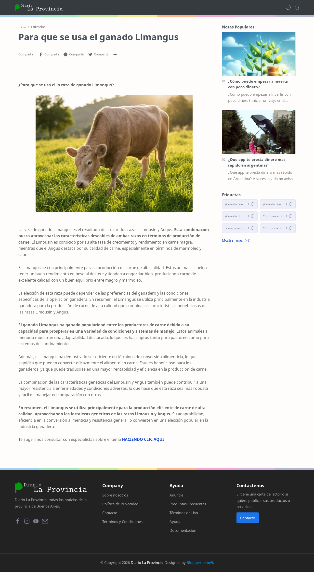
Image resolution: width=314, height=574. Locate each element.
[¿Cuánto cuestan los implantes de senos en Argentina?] (278, 204)
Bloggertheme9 (200, 564)
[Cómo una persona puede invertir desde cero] (278, 229)
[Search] (297, 7)
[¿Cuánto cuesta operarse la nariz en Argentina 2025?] (240, 204)
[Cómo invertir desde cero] (278, 217)
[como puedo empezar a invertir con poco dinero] (240, 229)
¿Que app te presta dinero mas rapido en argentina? (256, 162)
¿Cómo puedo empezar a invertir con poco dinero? (258, 84)
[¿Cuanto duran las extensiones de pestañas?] (240, 217)
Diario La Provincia (147, 564)
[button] (288, 7)
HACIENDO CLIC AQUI (143, 440)
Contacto (247, 520)
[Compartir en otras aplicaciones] (115, 55)
